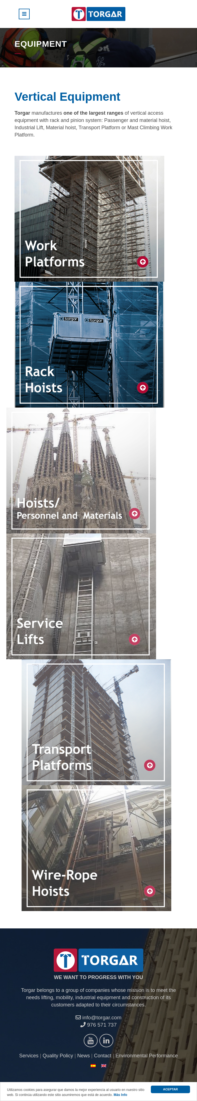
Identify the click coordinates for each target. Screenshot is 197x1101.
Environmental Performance (146, 1055)
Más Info (120, 1095)
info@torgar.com (98, 1017)
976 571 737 (98, 1025)
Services (29, 1055)
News (83, 1055)
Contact (102, 1055)
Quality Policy (58, 1055)
